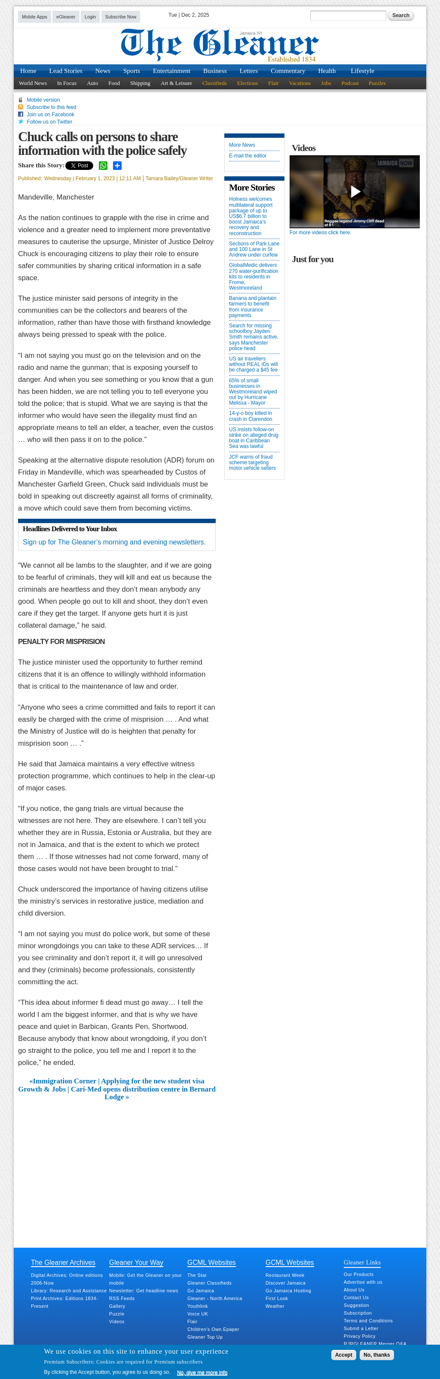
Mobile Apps (34, 16)
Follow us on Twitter (49, 122)
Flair (273, 83)
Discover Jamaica (286, 1282)
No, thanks (377, 1355)
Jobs (326, 83)
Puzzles (377, 83)
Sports (131, 70)
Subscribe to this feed (51, 107)
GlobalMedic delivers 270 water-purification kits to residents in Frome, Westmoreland (253, 277)
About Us (354, 1289)
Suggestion (356, 1305)
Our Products (359, 1274)
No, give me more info (202, 1373)
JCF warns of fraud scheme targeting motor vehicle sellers (252, 462)
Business (215, 70)
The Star (197, 1275)
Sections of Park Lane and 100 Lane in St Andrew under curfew (254, 249)
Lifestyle (362, 70)
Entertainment (171, 70)
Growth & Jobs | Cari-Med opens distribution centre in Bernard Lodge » (116, 1093)
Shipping (140, 83)
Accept (343, 1355)
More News (242, 145)
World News (33, 83)
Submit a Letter (361, 1328)
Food (114, 83)
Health (327, 70)
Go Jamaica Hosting (288, 1290)
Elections (247, 83)
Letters (249, 70)
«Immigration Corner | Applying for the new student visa (117, 1081)
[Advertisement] (117, 1166)
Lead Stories (65, 70)
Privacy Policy (360, 1336)
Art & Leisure (176, 83)
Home (28, 70)
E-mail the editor (247, 156)
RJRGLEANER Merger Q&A (375, 1343)
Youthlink (197, 1306)
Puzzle (116, 1313)
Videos (117, 1321)
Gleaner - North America (214, 1298)
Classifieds (214, 83)
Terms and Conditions (368, 1320)
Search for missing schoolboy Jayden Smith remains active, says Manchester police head (253, 337)
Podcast (349, 83)
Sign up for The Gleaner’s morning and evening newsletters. (114, 542)
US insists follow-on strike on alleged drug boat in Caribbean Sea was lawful (253, 438)
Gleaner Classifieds (209, 1282)
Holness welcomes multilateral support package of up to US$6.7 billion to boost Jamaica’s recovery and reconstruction (250, 216)
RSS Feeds (122, 1298)
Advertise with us (363, 1282)
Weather (275, 1306)
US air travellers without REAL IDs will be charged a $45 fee (253, 364)
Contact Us (356, 1297)
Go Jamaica (200, 1290)
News (102, 70)
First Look (277, 1298)
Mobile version (43, 100)
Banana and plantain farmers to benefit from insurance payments (252, 307)
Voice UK (197, 1313)
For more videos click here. (320, 233)
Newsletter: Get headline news (143, 1290)
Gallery (117, 1306)
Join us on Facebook (50, 115)
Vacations (300, 83)
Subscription (358, 1312)
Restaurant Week (285, 1275)
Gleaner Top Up (205, 1337)
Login (90, 16)
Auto (92, 83)
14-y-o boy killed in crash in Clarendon (250, 416)
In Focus (66, 83)
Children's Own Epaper (213, 1329)
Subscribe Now (121, 16)
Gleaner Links (362, 1262)
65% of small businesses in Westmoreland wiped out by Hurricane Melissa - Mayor (253, 392)
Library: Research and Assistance (69, 1290)
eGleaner (65, 16)
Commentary (288, 70)
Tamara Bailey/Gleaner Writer (179, 178)
